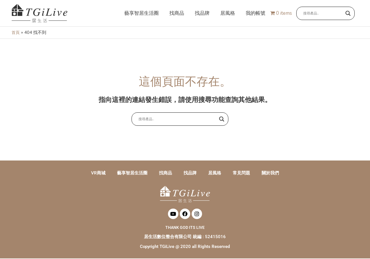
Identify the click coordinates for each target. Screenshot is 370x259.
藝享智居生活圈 (132, 173)
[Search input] (323, 14)
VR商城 (98, 173)
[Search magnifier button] (348, 14)
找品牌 (190, 173)
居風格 (214, 173)
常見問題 (241, 173)
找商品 (165, 173)
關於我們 (270, 173)
